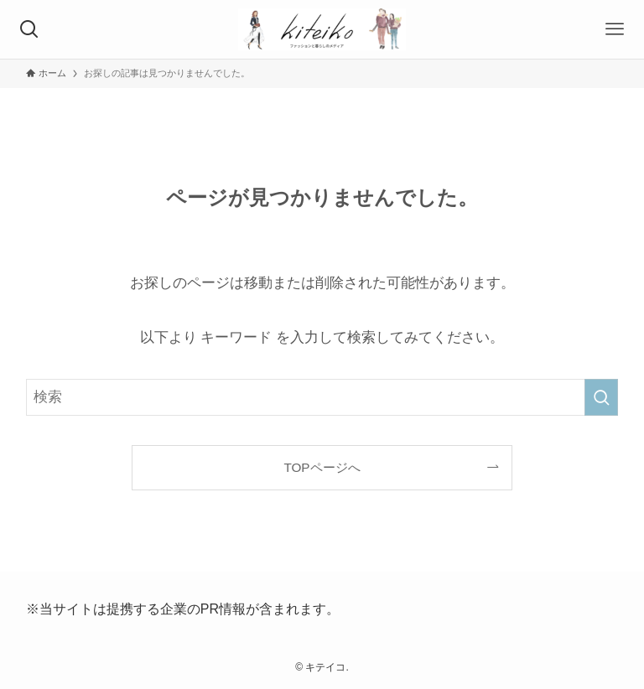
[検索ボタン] (29, 29)
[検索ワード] (322, 397)
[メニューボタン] (614, 29)
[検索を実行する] (601, 397)
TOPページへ (321, 467)
